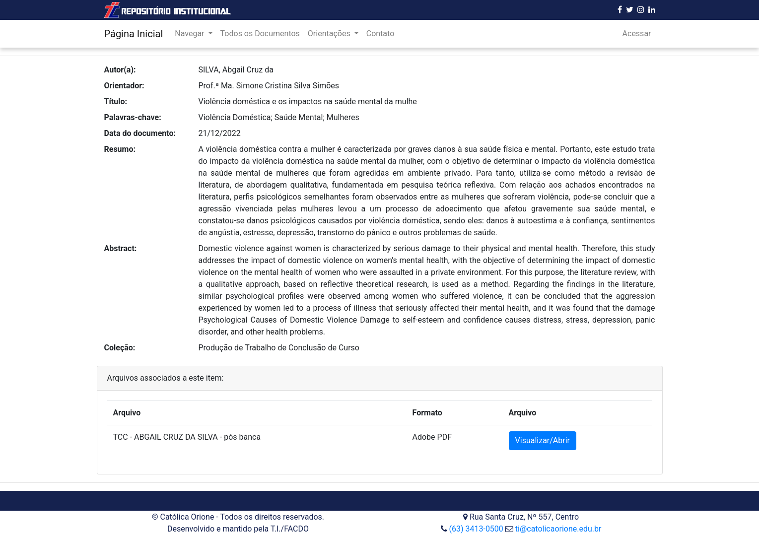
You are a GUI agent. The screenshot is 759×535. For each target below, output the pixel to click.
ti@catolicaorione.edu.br (558, 529)
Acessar (636, 33)
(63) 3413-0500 (476, 529)
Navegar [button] (190, 33)
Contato (380, 33)
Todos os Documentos (260, 33)
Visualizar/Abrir (542, 440)
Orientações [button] (330, 33)
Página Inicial (133, 34)
